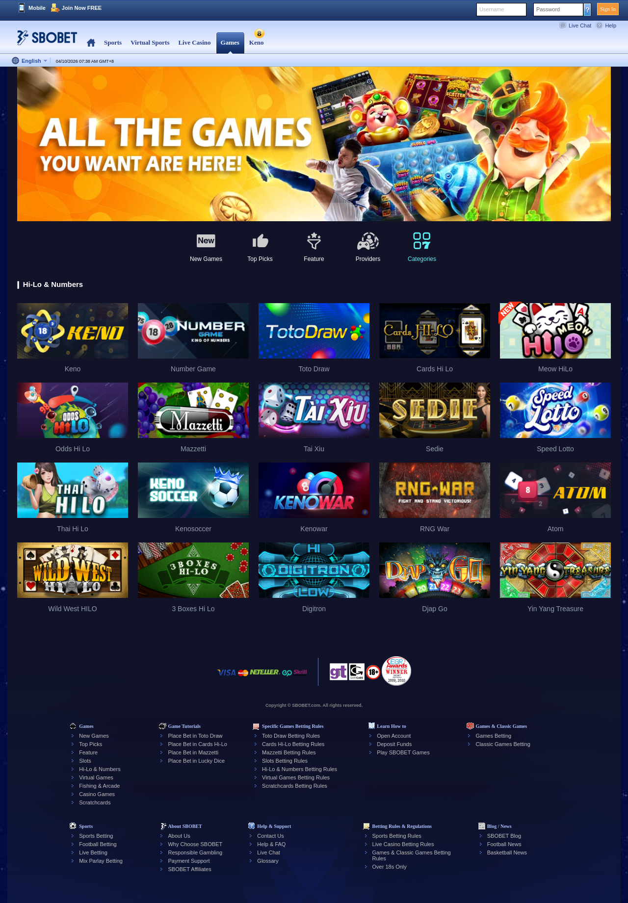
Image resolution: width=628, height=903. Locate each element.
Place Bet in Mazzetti (193, 752)
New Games (94, 736)
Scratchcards (94, 802)
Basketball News (507, 852)
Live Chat (580, 25)
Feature (88, 752)
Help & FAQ (271, 844)
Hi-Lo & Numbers (99, 769)
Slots (85, 761)
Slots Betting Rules (285, 761)
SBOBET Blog (504, 836)
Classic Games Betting (502, 744)
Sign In (608, 9)
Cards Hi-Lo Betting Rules (293, 744)
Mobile (37, 8)
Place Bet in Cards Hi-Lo (197, 744)
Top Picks (90, 744)
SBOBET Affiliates (189, 869)
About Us (179, 836)
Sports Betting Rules (396, 836)
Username (491, 9)
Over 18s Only (389, 867)
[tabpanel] (314, 144)
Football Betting (97, 844)
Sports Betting (96, 836)
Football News (504, 844)
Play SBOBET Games (403, 752)
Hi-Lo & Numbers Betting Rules (299, 769)
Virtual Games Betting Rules (296, 777)
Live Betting (93, 852)
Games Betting (493, 736)
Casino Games (97, 794)
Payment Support (188, 861)
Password (548, 9)
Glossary (267, 861)
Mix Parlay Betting (101, 861)
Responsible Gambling (195, 852)
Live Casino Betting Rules (403, 844)
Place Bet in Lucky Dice (196, 761)
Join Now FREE (82, 8)
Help (610, 25)
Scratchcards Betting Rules (294, 786)
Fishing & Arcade (99, 786)
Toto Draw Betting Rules (291, 736)
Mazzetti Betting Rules (288, 752)
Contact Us (270, 836)
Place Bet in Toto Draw (195, 736)
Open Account (394, 736)
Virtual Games (96, 777)
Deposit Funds (394, 744)
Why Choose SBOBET (195, 844)
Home (91, 43)
